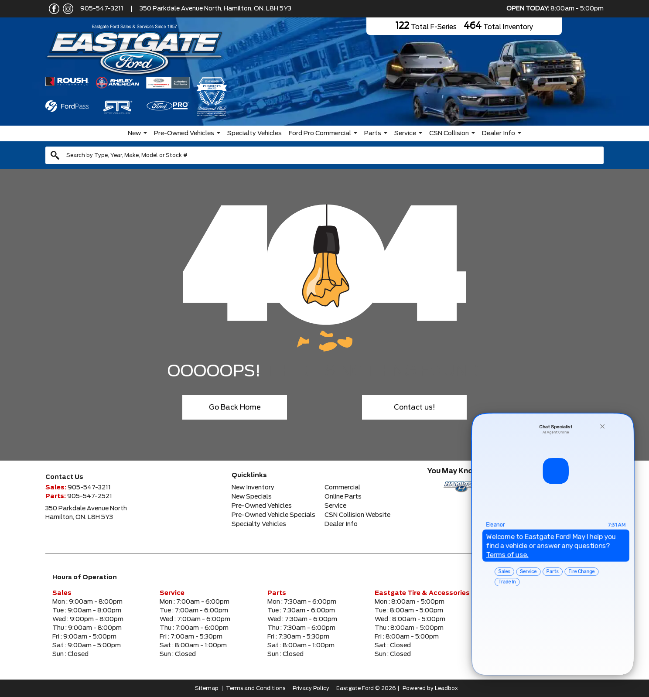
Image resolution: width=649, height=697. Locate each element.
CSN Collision (449, 133)
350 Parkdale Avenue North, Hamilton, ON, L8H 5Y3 (215, 9)
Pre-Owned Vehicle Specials (273, 515)
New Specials (252, 497)
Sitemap (207, 688)
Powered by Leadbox (430, 688)
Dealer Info (498, 133)
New (134, 133)
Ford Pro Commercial (320, 133)
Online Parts (343, 497)
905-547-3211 (101, 9)
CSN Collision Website (357, 515)
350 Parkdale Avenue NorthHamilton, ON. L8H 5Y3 (86, 513)
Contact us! (414, 407)
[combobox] (324, 155)
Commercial (342, 488)
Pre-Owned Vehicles (184, 133)
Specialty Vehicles (254, 133)
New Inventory (253, 488)
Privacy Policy (311, 688)
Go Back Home (235, 407)
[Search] (324, 155)
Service (405, 133)
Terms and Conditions (255, 688)
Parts (372, 133)
